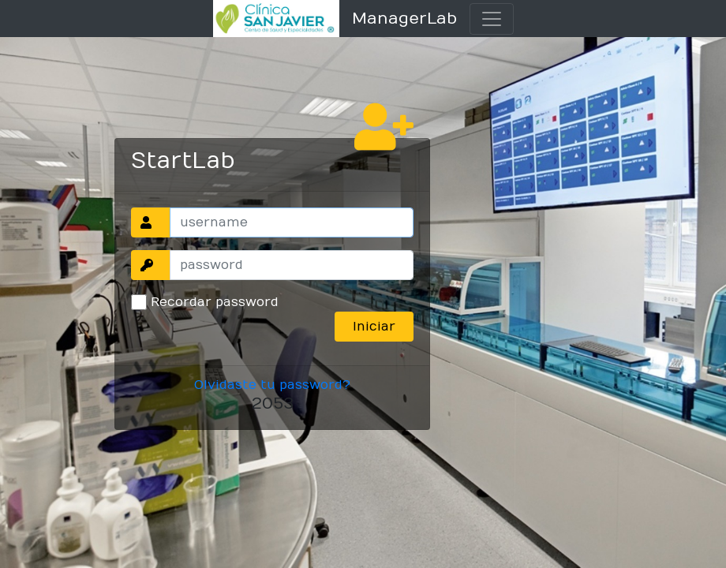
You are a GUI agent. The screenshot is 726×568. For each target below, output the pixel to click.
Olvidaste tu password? (272, 385)
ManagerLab (404, 18)
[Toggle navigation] (492, 19)
